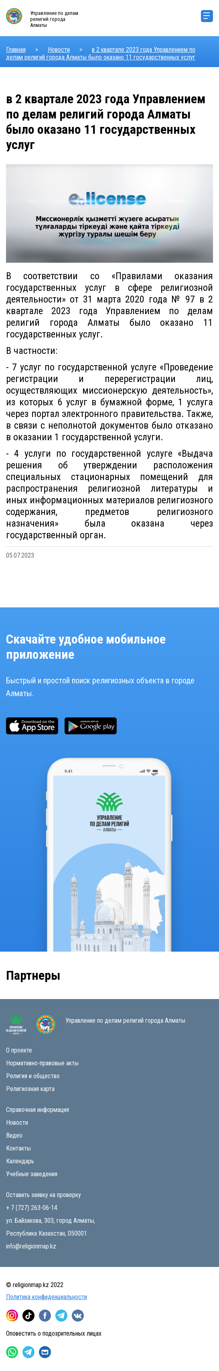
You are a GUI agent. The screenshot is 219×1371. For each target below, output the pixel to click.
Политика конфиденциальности (46, 1297)
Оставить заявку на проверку (43, 1195)
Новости (59, 49)
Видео (14, 1135)
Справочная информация (37, 1110)
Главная (16, 49)
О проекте (19, 1050)
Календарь (20, 1161)
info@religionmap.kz (31, 1246)
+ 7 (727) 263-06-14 (31, 1208)
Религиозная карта (30, 1089)
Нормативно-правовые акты (42, 1063)
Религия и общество (33, 1076)
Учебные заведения (31, 1174)
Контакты (18, 1148)
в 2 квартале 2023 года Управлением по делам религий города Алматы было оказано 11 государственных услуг (100, 53)
